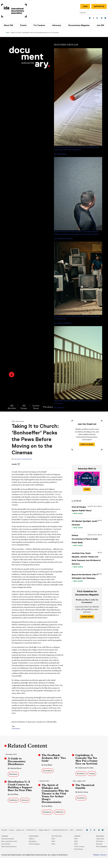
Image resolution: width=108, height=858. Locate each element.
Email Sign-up (44, 830)
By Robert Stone (81, 792)
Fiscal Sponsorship (7, 838)
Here (86, 488)
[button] (12, 373)
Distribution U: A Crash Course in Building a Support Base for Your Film (20, 786)
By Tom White (47, 765)
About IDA (8, 25)
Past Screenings (34, 844)
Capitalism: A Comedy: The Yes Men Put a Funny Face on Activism (86, 759)
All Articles (12, 405)
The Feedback (47, 771)
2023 (76, 841)
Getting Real (57, 836)
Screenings (33, 836)
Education (25, 800)
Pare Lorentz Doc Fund (9, 841)
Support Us (31, 830)
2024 (53, 838)
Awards (77, 836)
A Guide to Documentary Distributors (17, 761)
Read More (78, 512)
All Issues (24, 405)
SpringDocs (32, 841)
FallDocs (31, 838)
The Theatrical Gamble (84, 786)
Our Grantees (5, 844)
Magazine (100, 836)
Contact (79, 830)
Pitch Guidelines (101, 846)
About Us (20, 830)
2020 (53, 844)
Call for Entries (79, 846)
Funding (91, 773)
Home (8, 31)
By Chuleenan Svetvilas (84, 768)
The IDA (4, 830)
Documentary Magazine (78, 25)
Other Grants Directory (8, 846)
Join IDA (100, 25)
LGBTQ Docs (60, 812)
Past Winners (78, 849)
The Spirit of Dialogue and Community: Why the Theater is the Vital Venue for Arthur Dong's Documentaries (55, 793)
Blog (12, 830)
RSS (71, 830)
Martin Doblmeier (24, 458)
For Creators (39, 25)
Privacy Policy (100, 855)
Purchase (49, 405)
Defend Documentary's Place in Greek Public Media (84, 537)
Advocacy (56, 25)
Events (23, 25)
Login (85, 6)
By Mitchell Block (15, 768)
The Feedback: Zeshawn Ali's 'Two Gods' (54, 758)
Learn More (86, 615)
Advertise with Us (60, 830)
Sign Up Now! (86, 443)
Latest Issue (36, 405)
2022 (53, 841)
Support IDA (99, 6)
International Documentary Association (14, 10)
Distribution (17, 730)
